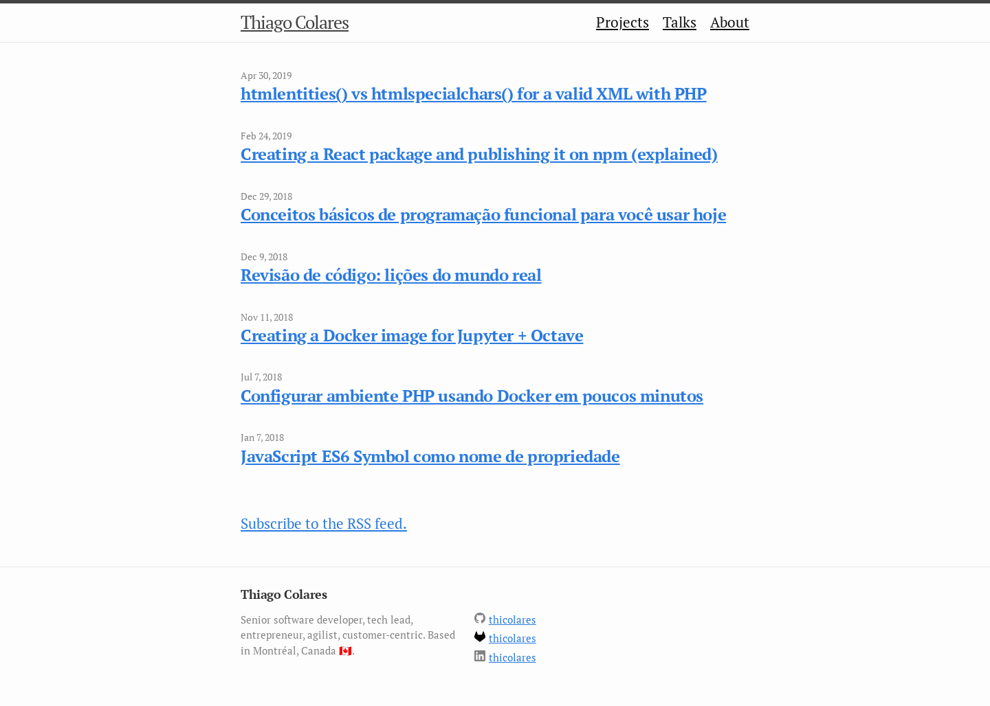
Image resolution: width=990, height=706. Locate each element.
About (729, 22)
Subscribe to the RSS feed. (324, 523)
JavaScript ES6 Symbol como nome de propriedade (430, 456)
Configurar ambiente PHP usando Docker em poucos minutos (472, 396)
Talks (679, 22)
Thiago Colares (295, 22)
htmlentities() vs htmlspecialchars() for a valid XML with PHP (474, 93)
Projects (622, 22)
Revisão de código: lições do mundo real (391, 275)
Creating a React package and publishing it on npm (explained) (479, 154)
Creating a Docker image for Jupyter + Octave (412, 335)
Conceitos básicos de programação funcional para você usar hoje (483, 214)
